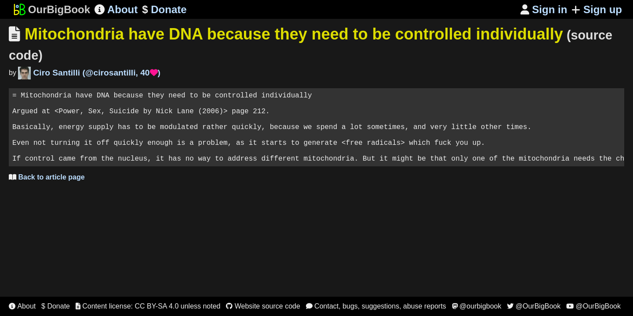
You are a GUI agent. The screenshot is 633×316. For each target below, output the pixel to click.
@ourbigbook (477, 306)
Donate (164, 10)
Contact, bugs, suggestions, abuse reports (376, 306)
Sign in (544, 9)
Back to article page (47, 193)
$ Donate (55, 306)
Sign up (596, 9)
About (116, 9)
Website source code (263, 306)
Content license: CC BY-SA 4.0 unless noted (148, 306)
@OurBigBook (533, 306)
